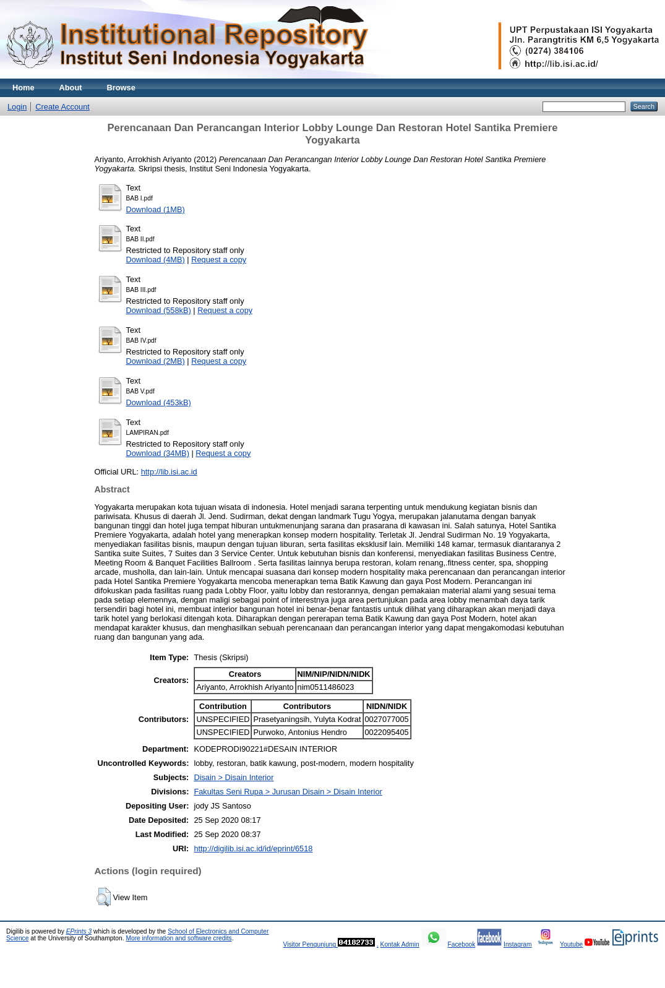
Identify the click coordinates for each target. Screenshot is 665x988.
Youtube (571, 944)
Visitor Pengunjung (310, 944)
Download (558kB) (158, 310)
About (70, 87)
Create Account (62, 106)
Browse (121, 87)
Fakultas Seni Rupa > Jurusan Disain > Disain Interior (288, 791)
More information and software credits (178, 938)
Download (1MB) (155, 209)
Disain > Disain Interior (233, 777)
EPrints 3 (79, 931)
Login (17, 106)
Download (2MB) (155, 361)
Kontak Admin (399, 944)
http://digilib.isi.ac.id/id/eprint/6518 (253, 848)
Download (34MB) (157, 453)
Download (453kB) (158, 402)
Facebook (461, 944)
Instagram (518, 944)
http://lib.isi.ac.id (169, 471)
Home (23, 87)
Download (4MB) (155, 259)
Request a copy (218, 259)
